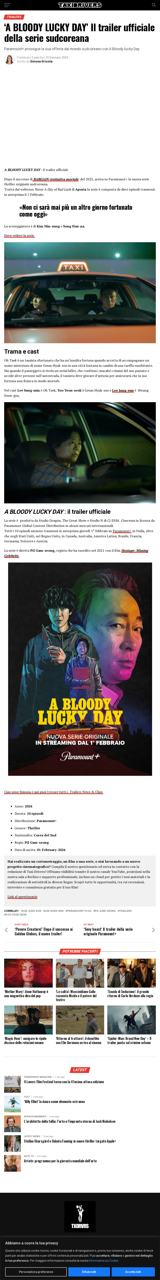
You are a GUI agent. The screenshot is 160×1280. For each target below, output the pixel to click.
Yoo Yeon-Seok (16, 914)
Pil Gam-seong (105, 911)
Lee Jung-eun (32, 911)
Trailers (125, 911)
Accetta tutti (133, 1272)
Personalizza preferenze (36, 1272)
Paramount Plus (79, 911)
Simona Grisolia (41, 61)
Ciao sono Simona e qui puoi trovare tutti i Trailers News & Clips (53, 792)
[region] (80, 1258)
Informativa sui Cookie (103, 1260)
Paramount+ (122, 531)
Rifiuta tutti (89, 1272)
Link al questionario (22, 896)
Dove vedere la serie (19, 235)
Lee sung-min (54, 911)
